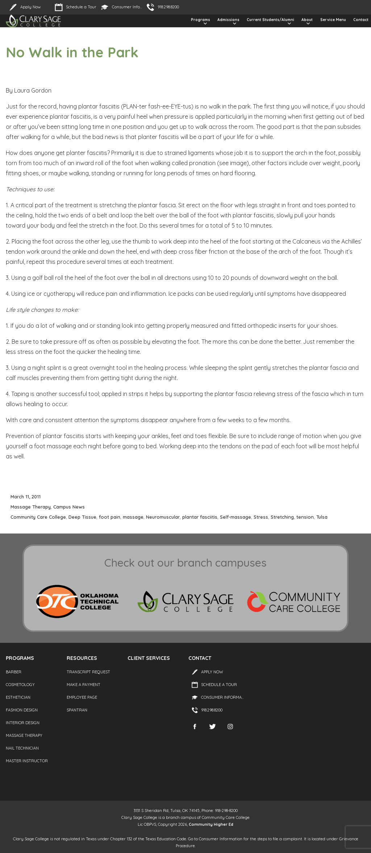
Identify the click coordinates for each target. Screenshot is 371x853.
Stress (261, 517)
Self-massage (235, 517)
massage (133, 517)
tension (305, 517)
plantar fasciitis (199, 517)
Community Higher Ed (211, 824)
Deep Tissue (82, 517)
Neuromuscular (163, 517)
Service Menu (333, 19)
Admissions (228, 19)
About (307, 19)
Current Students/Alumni (270, 19)
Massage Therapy (31, 507)
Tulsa (322, 517)
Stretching (282, 517)
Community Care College (38, 517)
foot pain (109, 517)
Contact (360, 19)
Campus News (69, 507)
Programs (200, 19)
